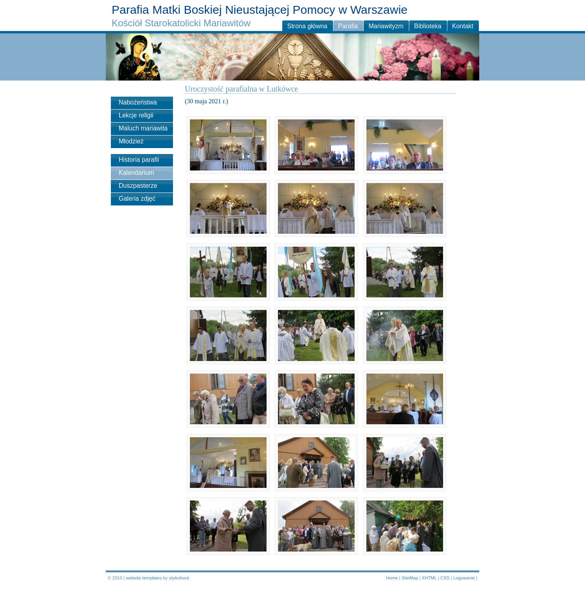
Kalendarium (136, 172)
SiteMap (409, 578)
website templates (144, 578)
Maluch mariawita (143, 128)
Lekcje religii (136, 115)
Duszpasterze (138, 185)
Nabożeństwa (138, 102)
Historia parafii (139, 159)
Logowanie (464, 578)
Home (392, 578)
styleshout (179, 578)
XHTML (429, 578)
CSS (444, 578)
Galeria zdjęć (137, 198)
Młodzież (131, 141)
